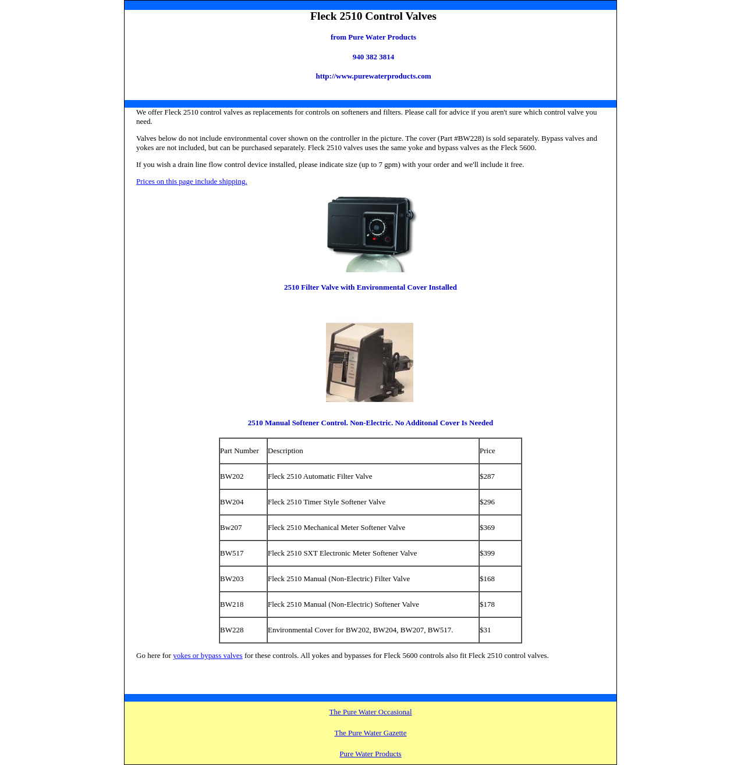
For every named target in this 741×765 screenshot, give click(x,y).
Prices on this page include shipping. (191, 181)
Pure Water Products (370, 753)
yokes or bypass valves (208, 655)
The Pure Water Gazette (371, 732)
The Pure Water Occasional (370, 711)
